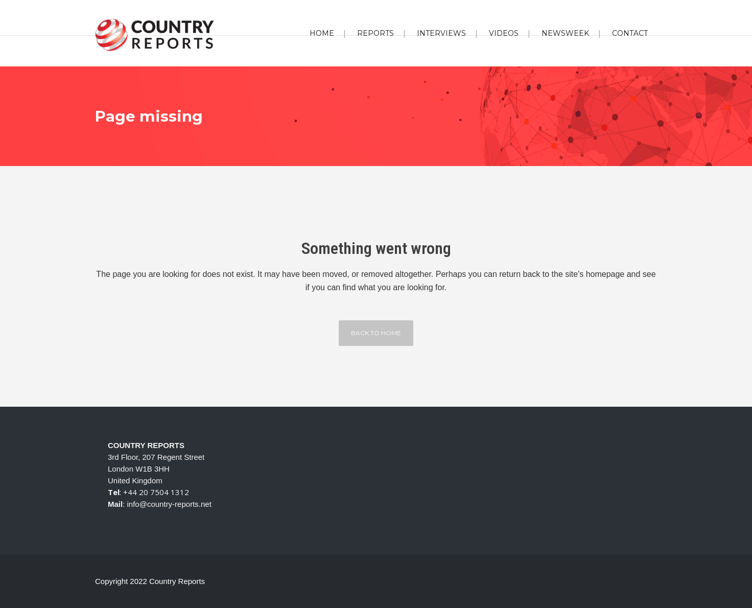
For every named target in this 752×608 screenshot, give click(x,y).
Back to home (376, 333)
